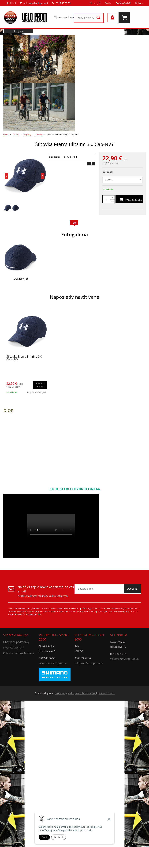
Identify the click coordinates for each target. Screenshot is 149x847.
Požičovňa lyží (123, 3)
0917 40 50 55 (63, 3)
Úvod (13, 3)
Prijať (44, 837)
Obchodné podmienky (16, 642)
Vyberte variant (40, 385)
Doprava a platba (13, 647)
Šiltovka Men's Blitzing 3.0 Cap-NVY (24, 358)
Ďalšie (139, 3)
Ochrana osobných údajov (18, 653)
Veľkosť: (107, 172)
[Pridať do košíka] (129, 199)
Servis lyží (95, 3)
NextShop (60, 693)
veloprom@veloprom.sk (36, 3)
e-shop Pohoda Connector (82, 693)
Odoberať (132, 588)
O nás (108, 3)
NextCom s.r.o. (107, 693)
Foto (74, 222)
